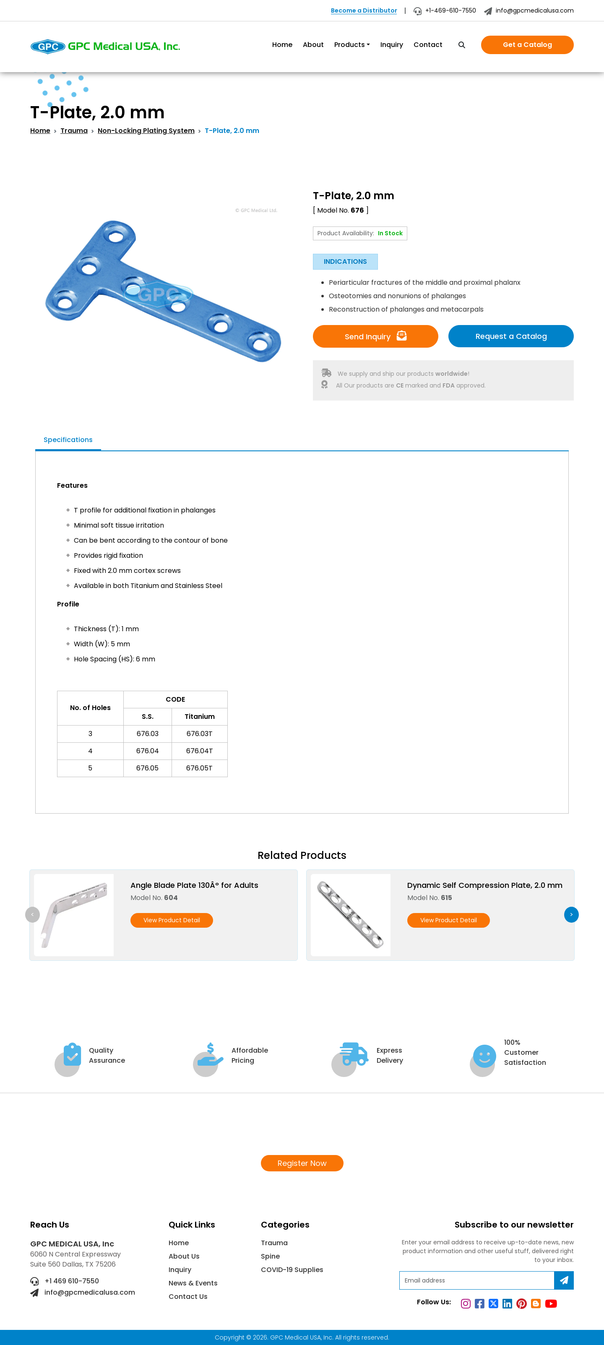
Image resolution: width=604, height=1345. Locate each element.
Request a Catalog (511, 336)
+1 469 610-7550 (64, 1281)
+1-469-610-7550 (445, 10)
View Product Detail (171, 920)
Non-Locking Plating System (146, 130)
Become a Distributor (364, 10)
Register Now (302, 1163)
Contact (428, 44)
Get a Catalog (527, 44)
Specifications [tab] (68, 440)
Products (349, 44)
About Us (184, 1256)
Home (282, 44)
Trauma (74, 130)
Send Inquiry (376, 336)
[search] (462, 45)
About (313, 44)
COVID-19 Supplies (292, 1270)
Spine (270, 1256)
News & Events (193, 1283)
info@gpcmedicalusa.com (529, 10)
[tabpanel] (302, 628)
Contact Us (188, 1296)
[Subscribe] (564, 1280)
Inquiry (391, 44)
